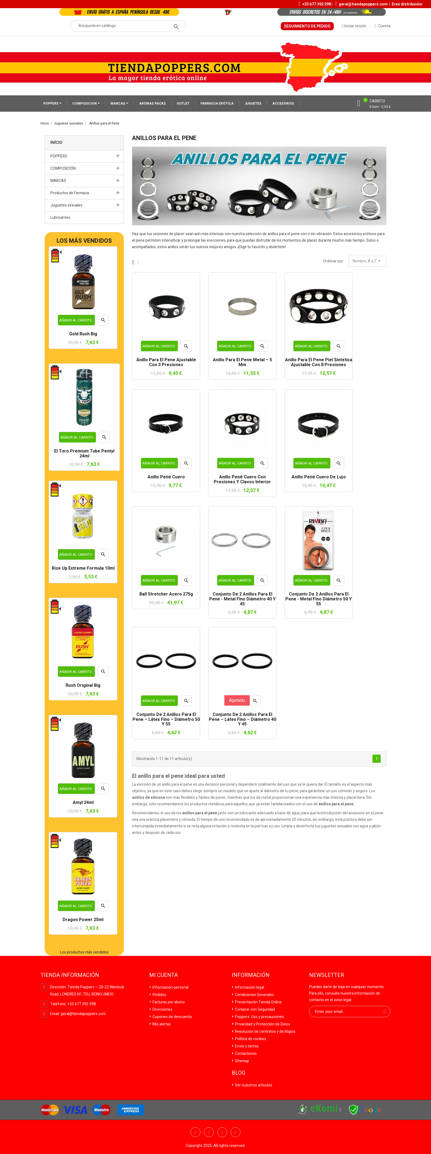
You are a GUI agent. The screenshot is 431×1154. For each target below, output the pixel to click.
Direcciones (162, 1009)
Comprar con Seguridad (254, 1009)
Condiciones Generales (254, 995)
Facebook (195, 1132)
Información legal (249, 987)
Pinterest (235, 1132)
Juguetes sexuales (66, 205)
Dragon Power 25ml (83, 920)
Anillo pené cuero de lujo (319, 477)
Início (56, 142)
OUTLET (183, 103)
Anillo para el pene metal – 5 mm (242, 362)
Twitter (209, 1132)
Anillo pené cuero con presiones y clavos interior (242, 479)
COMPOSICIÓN (63, 168)
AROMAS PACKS (152, 103)
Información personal (170, 987)
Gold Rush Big (83, 334)
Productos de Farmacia (69, 193)
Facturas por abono (168, 1002)
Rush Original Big (83, 685)
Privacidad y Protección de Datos (262, 1024)
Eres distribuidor (407, 4)
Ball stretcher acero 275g (166, 594)
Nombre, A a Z (367, 261)
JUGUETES (252, 103)
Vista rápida (103, 321)
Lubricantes (60, 217)
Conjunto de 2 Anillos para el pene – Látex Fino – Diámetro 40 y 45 (242, 719)
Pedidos (159, 995)
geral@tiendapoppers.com (363, 4)
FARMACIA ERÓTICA (217, 103)
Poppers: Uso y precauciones (259, 1017)
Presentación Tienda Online (258, 1002)
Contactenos (245, 1053)
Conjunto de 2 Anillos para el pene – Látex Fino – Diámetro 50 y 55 (166, 719)
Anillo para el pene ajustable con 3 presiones (166, 362)
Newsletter (326, 975)
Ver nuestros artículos (253, 1085)
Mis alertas (161, 1024)
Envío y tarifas (246, 1046)
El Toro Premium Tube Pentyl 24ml (84, 453)
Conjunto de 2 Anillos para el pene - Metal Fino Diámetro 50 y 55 (318, 599)
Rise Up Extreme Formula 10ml (83, 568)
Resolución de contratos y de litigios (264, 1031)
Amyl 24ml (83, 802)
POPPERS (51, 103)
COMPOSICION (84, 103)
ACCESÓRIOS (283, 103)
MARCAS (118, 103)
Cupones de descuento (172, 1017)
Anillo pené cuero (166, 477)
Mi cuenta (163, 975)
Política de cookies (250, 1039)
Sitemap (241, 1061)
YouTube (222, 1132)
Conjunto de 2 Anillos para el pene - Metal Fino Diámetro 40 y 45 (242, 599)
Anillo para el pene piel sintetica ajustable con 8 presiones (318, 362)
